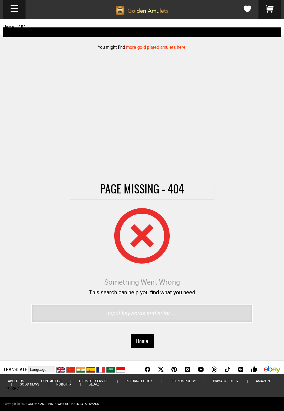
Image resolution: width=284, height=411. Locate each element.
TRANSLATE (15, 369)
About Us (16, 381)
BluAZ (94, 384)
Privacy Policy (226, 381)
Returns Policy (139, 381)
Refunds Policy (182, 381)
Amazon (263, 381)
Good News (29, 384)
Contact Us (51, 381)
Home (8, 26)
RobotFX (64, 384)
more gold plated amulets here (156, 47)
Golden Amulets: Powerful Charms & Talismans (63, 403)
